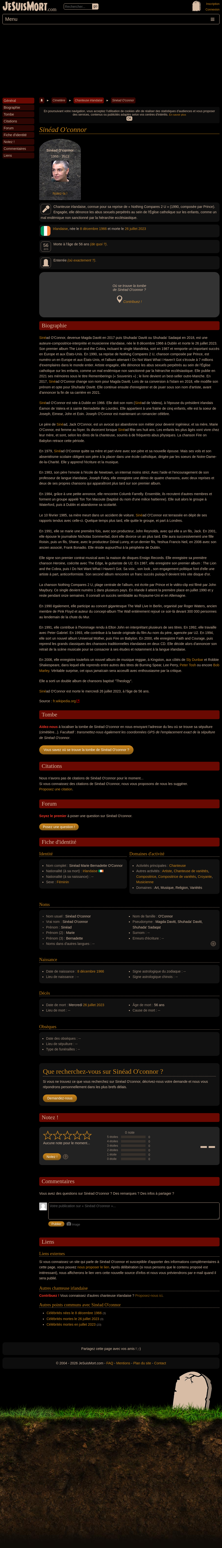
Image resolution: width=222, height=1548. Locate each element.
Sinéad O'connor (123, 100)
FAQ (109, 1363)
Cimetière (59, 100)
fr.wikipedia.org (64, 701)
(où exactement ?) (81, 260)
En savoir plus (177, 114)
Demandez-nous (60, 1098)
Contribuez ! (132, 302)
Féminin (63, 882)
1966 (103, 229)
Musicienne (145, 882)
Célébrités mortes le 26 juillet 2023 (73, 1319)
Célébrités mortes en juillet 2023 (71, 1324)
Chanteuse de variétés (191, 871)
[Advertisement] (111, 61)
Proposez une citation (55, 789)
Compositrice (146, 877)
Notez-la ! (60, 193)
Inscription (213, 4)
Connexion (213, 9)
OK (129, 118)
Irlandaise (60, 229)
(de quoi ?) (98, 244)
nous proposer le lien (93, 1267)
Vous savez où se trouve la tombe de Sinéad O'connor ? (86, 750)
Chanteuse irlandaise (88, 100)
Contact (160, 1363)
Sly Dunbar (194, 660)
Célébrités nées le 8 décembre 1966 (74, 1313)
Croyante (205, 877)
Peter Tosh (188, 665)
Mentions (123, 1363)
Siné (42, 338)
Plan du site (142, 1363)
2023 (142, 229)
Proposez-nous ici (148, 1296)
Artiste (167, 871)
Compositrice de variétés (177, 877)
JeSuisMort (25, 6)
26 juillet (131, 229)
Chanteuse (177, 866)
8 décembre (89, 229)
